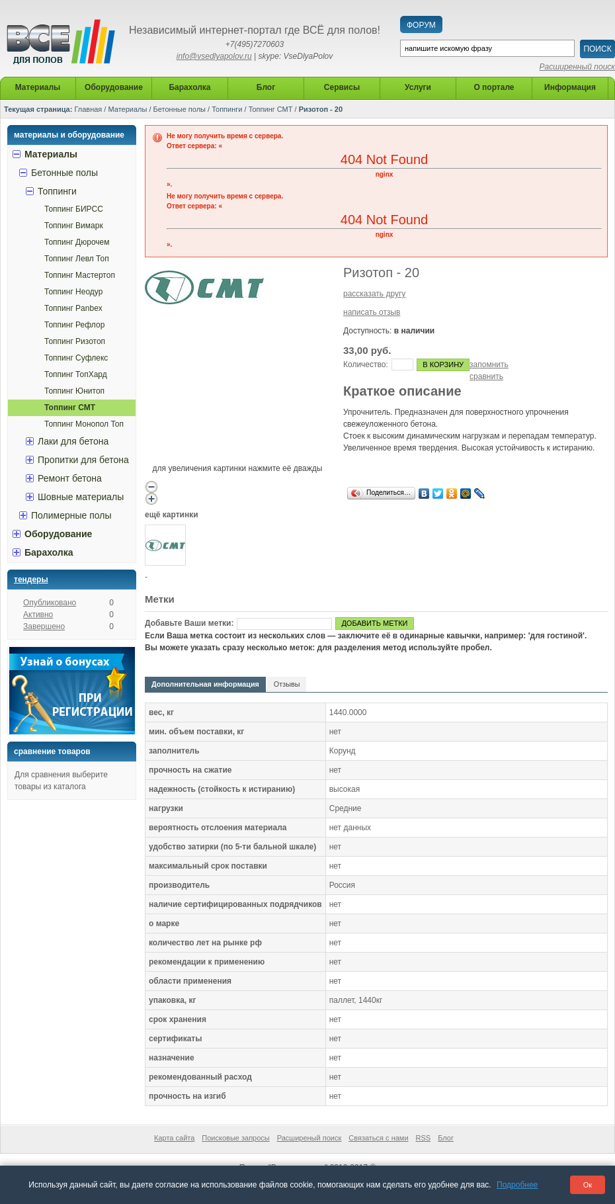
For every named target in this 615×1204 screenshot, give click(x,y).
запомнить (489, 364)
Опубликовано (49, 602)
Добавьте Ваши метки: (189, 623)
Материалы (127, 109)
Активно (38, 614)
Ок (587, 1185)
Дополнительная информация (205, 684)
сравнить (486, 376)
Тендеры (31, 579)
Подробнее (517, 1184)
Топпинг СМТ (271, 109)
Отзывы (287, 684)
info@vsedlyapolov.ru (214, 56)
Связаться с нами (378, 1138)
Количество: (365, 364)
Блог (446, 1138)
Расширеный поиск (309, 1138)
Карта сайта (174, 1138)
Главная (88, 109)
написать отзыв (371, 312)
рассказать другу (374, 293)
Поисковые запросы (235, 1138)
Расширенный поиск (577, 66)
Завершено (44, 626)
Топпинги (227, 109)
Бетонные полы (179, 109)
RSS (423, 1138)
